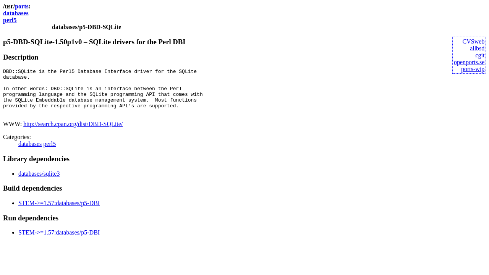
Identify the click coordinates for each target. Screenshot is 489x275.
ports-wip (472, 69)
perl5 (10, 20)
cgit (479, 55)
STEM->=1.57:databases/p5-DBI (59, 212)
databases (16, 13)
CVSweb (474, 41)
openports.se (469, 62)
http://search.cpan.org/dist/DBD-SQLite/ (73, 133)
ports (22, 6)
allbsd (477, 48)
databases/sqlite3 (39, 183)
